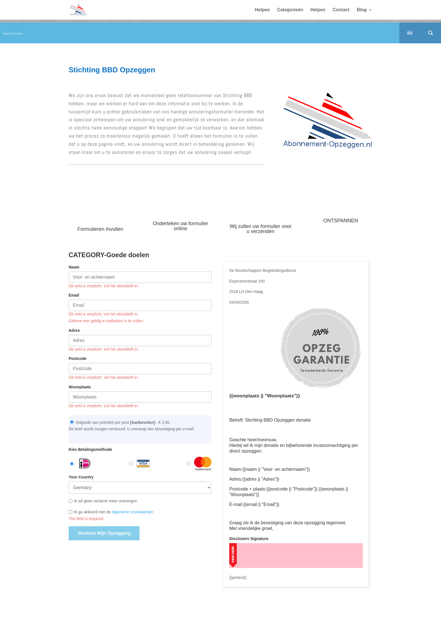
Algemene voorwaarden (132, 512)
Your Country (81, 477)
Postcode (77, 358)
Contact (341, 10)
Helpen (262, 10)
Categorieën (290, 10)
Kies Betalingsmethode (90, 449)
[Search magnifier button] (430, 33)
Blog (362, 10)
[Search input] (200, 33)
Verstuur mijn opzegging (104, 533)
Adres (74, 330)
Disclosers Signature (248, 538)
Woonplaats (80, 387)
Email (74, 295)
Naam (74, 267)
